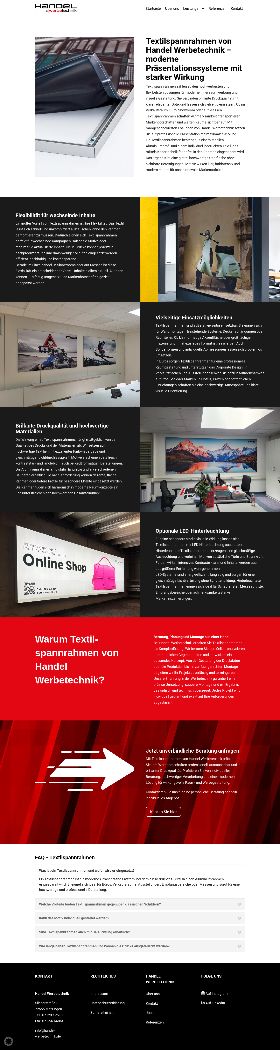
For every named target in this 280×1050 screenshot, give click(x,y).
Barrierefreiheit (102, 1012)
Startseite (153, 8)
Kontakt (237, 8)
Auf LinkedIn (213, 1003)
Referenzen (218, 8)
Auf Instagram (214, 994)
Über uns (172, 8)
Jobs (149, 1013)
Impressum (99, 994)
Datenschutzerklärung (107, 1003)
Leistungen (191, 8)
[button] (8, 1041)
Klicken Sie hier (163, 811)
